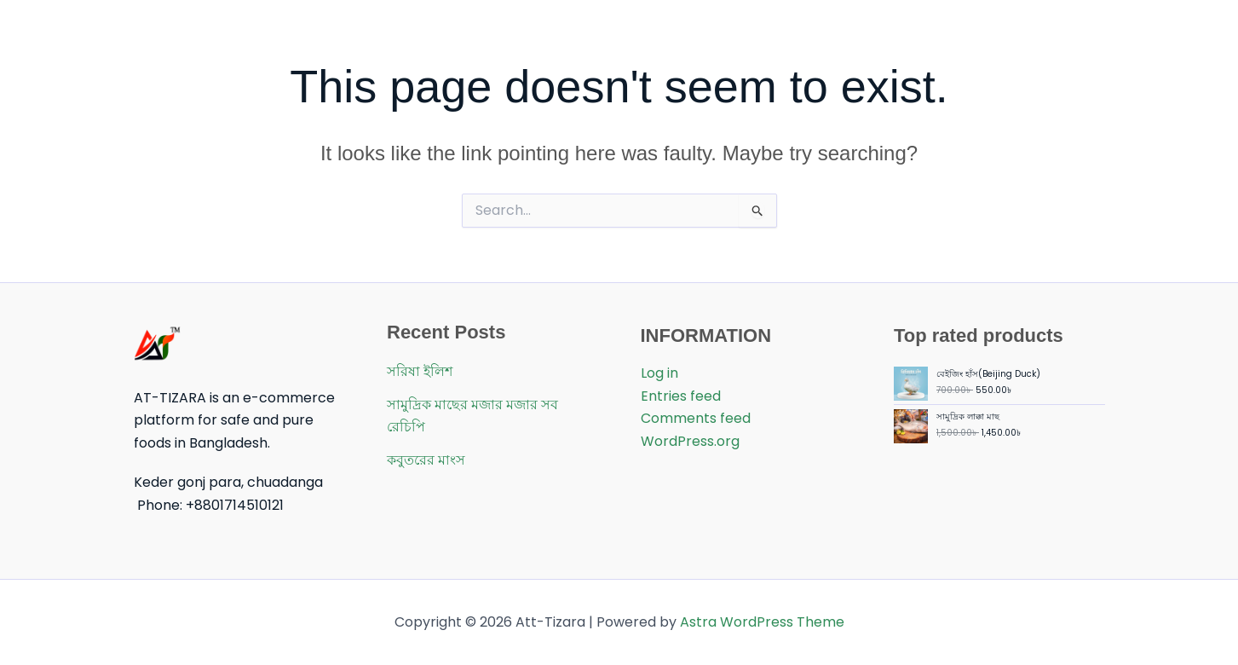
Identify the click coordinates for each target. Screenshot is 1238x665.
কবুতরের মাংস (426, 460)
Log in (659, 373)
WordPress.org (690, 441)
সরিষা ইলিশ (419, 371)
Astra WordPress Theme (762, 622)
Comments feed (696, 418)
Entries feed (681, 396)
